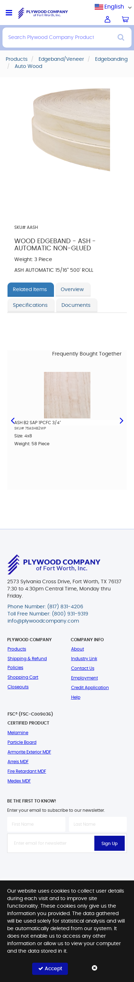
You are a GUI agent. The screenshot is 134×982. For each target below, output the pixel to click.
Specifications (30, 305)
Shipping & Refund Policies (27, 663)
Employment (84, 678)
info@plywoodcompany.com (43, 621)
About (77, 649)
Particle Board (22, 742)
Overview (72, 289)
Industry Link (84, 659)
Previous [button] (12, 419)
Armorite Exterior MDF (29, 752)
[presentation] (67, 869)
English (114, 7)
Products (17, 649)
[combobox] (114, 7)
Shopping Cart (23, 677)
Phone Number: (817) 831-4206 (45, 606)
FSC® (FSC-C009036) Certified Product (30, 718)
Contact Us (82, 668)
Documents (75, 305)
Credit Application (90, 688)
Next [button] (121, 419)
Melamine (18, 733)
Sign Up (109, 843)
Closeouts (18, 687)
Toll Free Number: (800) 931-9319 (48, 614)
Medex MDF (19, 781)
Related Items (30, 289)
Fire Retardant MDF (27, 771)
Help (75, 697)
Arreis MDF (18, 762)
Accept (50, 968)
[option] (67, 417)
